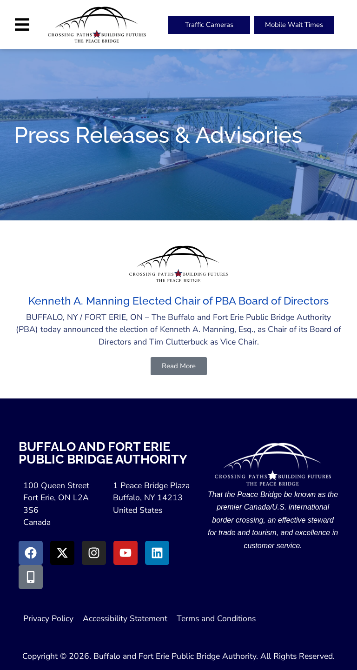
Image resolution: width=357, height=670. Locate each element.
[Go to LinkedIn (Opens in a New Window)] (157, 553)
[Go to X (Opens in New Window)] (62, 553)
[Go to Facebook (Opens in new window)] (31, 553)
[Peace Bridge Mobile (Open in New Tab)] (294, 24)
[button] (22, 24)
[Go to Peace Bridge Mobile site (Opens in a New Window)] (31, 577)
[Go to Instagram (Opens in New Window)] (94, 553)
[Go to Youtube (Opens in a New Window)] (125, 553)
